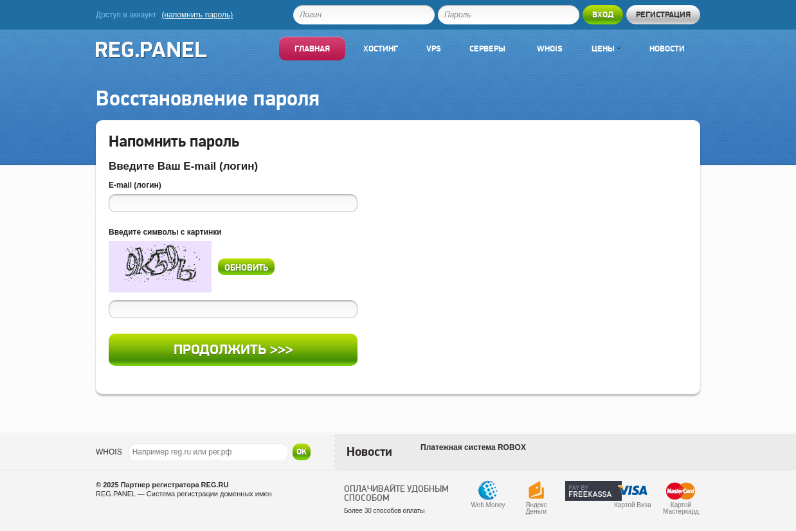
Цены (606, 48)
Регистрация (663, 14)
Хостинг (380, 48)
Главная (312, 48)
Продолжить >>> (233, 349)
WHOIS (109, 451)
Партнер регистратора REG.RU (175, 485)
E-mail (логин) (135, 185)
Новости (667, 48)
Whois (550, 48)
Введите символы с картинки (165, 232)
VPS (433, 48)
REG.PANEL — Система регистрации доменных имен (184, 494)
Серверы (487, 48)
